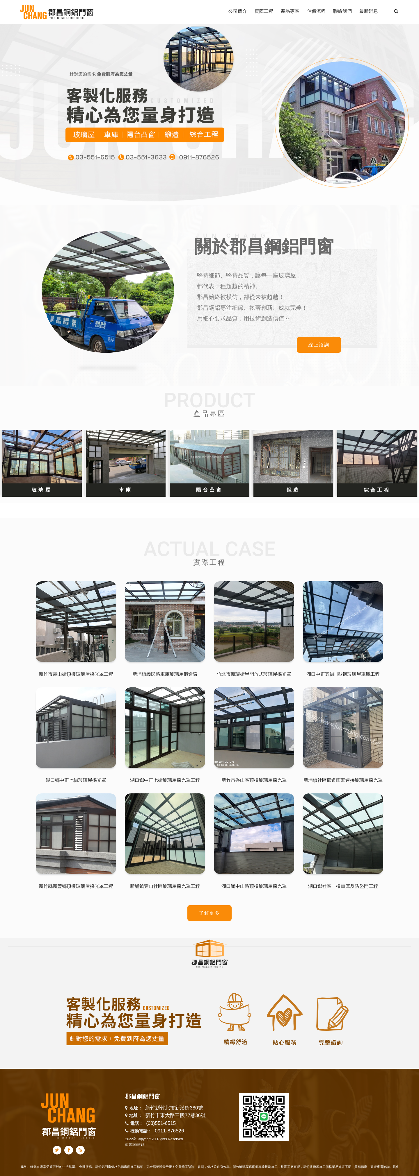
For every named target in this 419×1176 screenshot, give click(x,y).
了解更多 (209, 912)
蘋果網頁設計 (135, 1145)
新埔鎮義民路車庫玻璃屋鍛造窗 (165, 674)
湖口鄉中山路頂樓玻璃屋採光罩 (254, 886)
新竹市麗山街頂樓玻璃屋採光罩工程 (76, 674)
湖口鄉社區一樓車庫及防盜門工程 (343, 886)
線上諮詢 (318, 344)
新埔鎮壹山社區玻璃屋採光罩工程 (165, 886)
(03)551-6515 (161, 1123)
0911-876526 (169, 1131)
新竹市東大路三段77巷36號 (175, 1115)
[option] (209, 114)
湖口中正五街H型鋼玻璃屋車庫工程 (343, 674)
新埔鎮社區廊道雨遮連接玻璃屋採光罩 (343, 780)
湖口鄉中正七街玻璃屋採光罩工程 (165, 780)
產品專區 (209, 413)
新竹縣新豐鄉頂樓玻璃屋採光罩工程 (76, 886)
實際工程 (209, 562)
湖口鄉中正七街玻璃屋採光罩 (76, 780)
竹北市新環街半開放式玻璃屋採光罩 (254, 674)
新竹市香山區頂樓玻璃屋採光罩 (254, 780)
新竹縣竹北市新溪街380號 (174, 1108)
